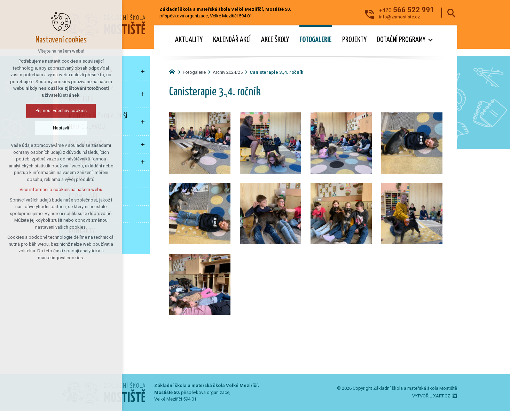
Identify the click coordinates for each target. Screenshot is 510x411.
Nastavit (61, 128)
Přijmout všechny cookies (61, 110)
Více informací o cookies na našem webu (60, 189)
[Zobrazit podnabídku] (143, 71)
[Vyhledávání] (451, 12)
